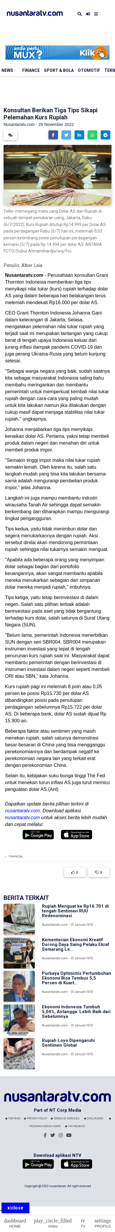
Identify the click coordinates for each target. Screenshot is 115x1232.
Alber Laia (31, 265)
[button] (53, 134)
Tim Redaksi (75, 1126)
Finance (31, 70)
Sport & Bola (59, 70)
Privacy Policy (35, 1118)
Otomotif (89, 70)
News (7, 70)
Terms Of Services (65, 1118)
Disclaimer (93, 1118)
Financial (16, 856)
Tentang (13, 1118)
